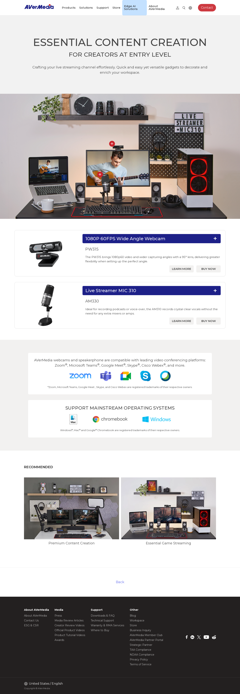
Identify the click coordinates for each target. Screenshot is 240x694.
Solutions (86, 7)
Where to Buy (100, 630)
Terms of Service (141, 664)
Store (116, 7)
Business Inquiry (140, 630)
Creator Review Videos (69, 625)
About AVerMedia (157, 7)
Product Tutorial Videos (70, 635)
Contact (207, 7)
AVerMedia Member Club (146, 635)
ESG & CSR (31, 625)
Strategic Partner (141, 645)
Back (120, 582)
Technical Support (102, 620)
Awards (59, 640)
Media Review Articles (69, 620)
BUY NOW (208, 269)
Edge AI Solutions (131, 7)
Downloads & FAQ (103, 615)
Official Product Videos (70, 630)
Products (69, 7)
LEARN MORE (181, 269)
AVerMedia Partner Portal (146, 640)
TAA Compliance (140, 649)
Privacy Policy (139, 659)
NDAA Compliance (142, 654)
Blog (133, 615)
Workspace (137, 620)
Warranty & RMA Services (107, 625)
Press (58, 615)
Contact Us (31, 620)
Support (103, 7)
